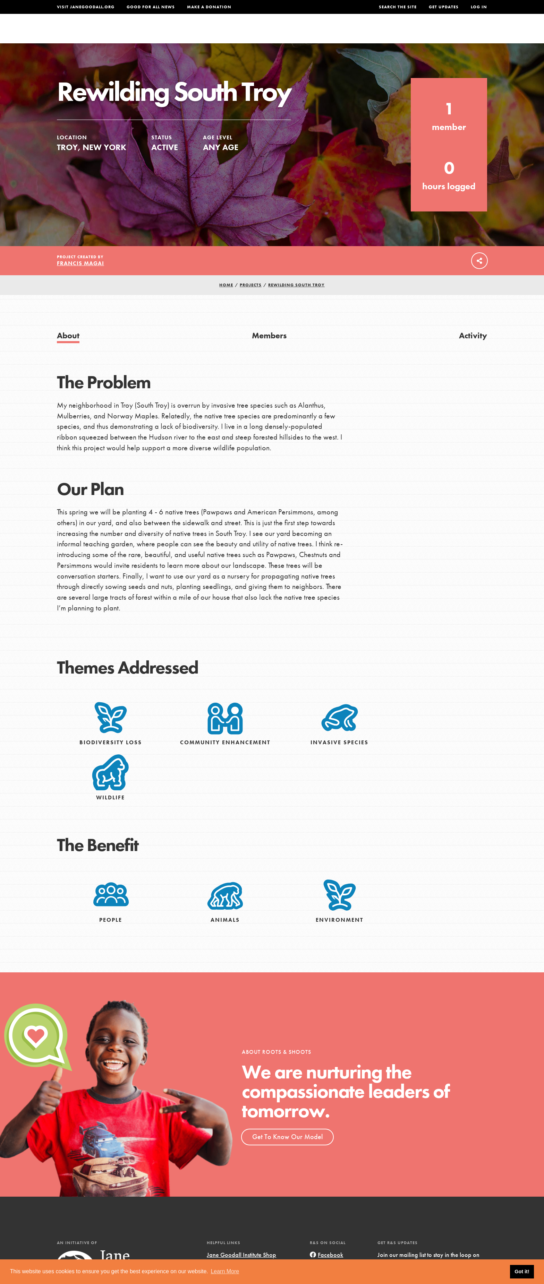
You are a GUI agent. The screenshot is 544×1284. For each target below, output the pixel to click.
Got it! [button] (522, 1271)
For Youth (221, 33)
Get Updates (444, 7)
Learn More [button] (225, 1271)
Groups (417, 33)
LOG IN (479, 7)
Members (269, 350)
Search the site (398, 7)
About (181, 33)
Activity (473, 350)
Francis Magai (80, 278)
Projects (378, 33)
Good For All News (151, 7)
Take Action (464, 33)
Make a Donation (209, 7)
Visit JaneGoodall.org (85, 7)
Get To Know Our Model (287, 1151)
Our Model (332, 33)
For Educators (276, 33)
